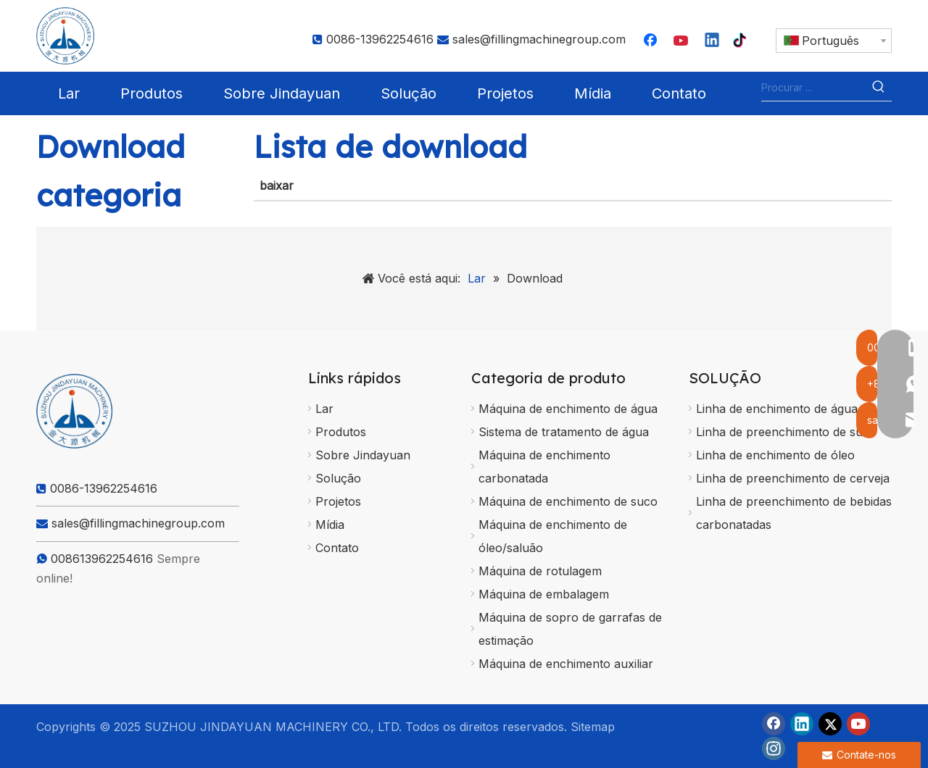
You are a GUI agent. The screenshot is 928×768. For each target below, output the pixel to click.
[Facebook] (651, 41)
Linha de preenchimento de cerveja (793, 478)
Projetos (338, 501)
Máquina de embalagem (543, 594)
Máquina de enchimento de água (568, 408)
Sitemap (593, 726)
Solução (338, 478)
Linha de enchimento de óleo (775, 455)
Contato (337, 547)
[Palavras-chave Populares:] (879, 88)
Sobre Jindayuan (362, 455)
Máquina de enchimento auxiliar (565, 663)
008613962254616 (102, 558)
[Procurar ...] (813, 88)
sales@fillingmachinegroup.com (539, 39)
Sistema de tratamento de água (563, 432)
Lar (324, 408)
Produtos (340, 432)
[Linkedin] (712, 41)
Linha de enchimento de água (777, 408)
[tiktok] (743, 41)
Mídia (329, 524)
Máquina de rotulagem (540, 571)
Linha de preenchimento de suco (786, 432)
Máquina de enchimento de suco (568, 501)
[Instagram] (773, 748)
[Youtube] (682, 41)
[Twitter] (830, 723)
